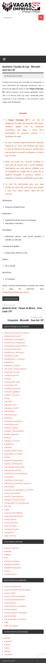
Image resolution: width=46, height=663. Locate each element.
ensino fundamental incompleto (17, 589)
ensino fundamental (12, 586)
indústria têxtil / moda (13, 450)
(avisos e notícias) (11, 548)
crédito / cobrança (11, 395)
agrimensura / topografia (14, 342)
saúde (6, 509)
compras (7, 378)
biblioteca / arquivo (12, 365)
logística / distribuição (13, 463)
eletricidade (9, 411)
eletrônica (8, 418)
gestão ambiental (11, 434)
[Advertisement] (23, 39)
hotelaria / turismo (12, 440)
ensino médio (9, 593)
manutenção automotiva (14, 467)
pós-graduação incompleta (15, 619)
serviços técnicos (11, 522)
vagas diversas (10, 535)
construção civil (10, 385)
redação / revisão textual (14, 499)
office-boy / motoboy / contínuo (17, 483)
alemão (7, 638)
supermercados (10, 526)
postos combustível (12, 493)
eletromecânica (10, 414)
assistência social (11, 355)
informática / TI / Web (13, 454)
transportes (9, 532)
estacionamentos (11, 424)
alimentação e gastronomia (15, 346)
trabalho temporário (12, 567)
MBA (6, 622)
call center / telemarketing (15, 368)
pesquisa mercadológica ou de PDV (18, 490)
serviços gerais (10, 519)
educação (8, 401)
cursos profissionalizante (14, 599)
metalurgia (8, 476)
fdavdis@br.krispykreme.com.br (15, 292)
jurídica (7, 457)
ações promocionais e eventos (16, 332)
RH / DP (7, 506)
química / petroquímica (13, 496)
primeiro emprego (11, 561)
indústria (8, 447)
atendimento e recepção (14, 359)
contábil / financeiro (12, 388)
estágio (7, 554)
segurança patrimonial (13, 516)
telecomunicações (11, 529)
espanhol (8, 641)
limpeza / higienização (13, 460)
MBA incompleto (11, 625)
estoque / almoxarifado (14, 431)
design (7, 398)
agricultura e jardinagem (14, 339)
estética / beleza (11, 427)
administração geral (12, 336)
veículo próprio (10, 574)
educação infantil (11, 408)
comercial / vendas (11, 299)
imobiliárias (9, 444)
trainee (7, 571)
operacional (9, 486)
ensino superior (10, 609)
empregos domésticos (13, 421)
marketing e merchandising (15, 473)
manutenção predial (12, 470)
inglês (6, 648)
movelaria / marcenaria (13, 480)
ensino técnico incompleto (15, 606)
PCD (6, 557)
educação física (10, 404)
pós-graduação (10, 616)
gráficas (7, 437)
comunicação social (12, 382)
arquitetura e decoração (14, 352)
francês (7, 644)
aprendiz (8, 551)
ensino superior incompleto (15, 612)
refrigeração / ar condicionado (16, 503)
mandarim (8, 654)
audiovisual (8, 362)
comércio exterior (11, 375)
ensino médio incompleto (14, 596)
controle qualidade (12, 391)
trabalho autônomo (12, 564)
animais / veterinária (12, 349)
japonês (7, 651)
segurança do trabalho (13, 512)
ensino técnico (10, 603)
